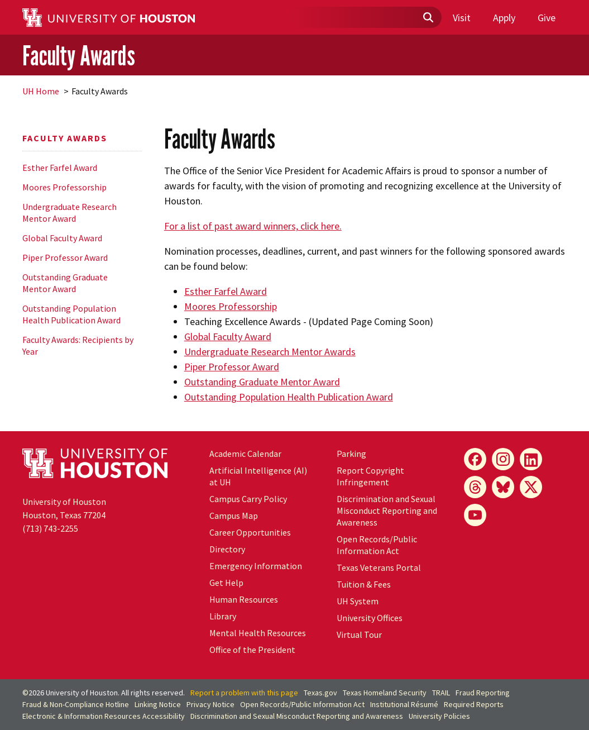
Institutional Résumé (404, 704)
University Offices (370, 617)
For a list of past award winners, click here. (253, 226)
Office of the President (252, 649)
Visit (462, 17)
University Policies (439, 716)
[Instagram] (503, 459)
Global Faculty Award (62, 238)
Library (222, 616)
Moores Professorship (64, 187)
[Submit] (427, 17)
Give (547, 17)
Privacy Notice (210, 704)
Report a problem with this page (244, 693)
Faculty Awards (78, 55)
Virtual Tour (359, 634)
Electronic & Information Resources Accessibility (103, 716)
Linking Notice (158, 704)
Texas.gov (320, 693)
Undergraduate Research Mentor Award (69, 212)
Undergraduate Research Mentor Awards (270, 351)
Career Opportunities (250, 532)
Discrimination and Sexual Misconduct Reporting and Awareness (387, 510)
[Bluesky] (503, 487)
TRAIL (441, 693)
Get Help (226, 582)
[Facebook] (475, 459)
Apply (504, 17)
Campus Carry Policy (248, 498)
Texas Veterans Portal (379, 567)
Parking (351, 453)
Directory (227, 549)
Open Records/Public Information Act (377, 544)
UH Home (40, 91)
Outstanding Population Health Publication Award (71, 314)
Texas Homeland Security (385, 693)
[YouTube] (475, 515)
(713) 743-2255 (50, 528)
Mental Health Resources (257, 632)
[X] (531, 487)
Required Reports (474, 704)
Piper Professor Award (65, 257)
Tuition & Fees (364, 584)
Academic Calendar (245, 453)
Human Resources (243, 599)
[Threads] (475, 487)
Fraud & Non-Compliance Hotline (75, 704)
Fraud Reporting (483, 693)
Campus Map (233, 515)
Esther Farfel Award (59, 167)
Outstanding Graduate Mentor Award (65, 282)
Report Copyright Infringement (370, 476)
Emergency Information (255, 565)
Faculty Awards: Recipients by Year (77, 345)
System (358, 601)
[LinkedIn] (531, 459)
